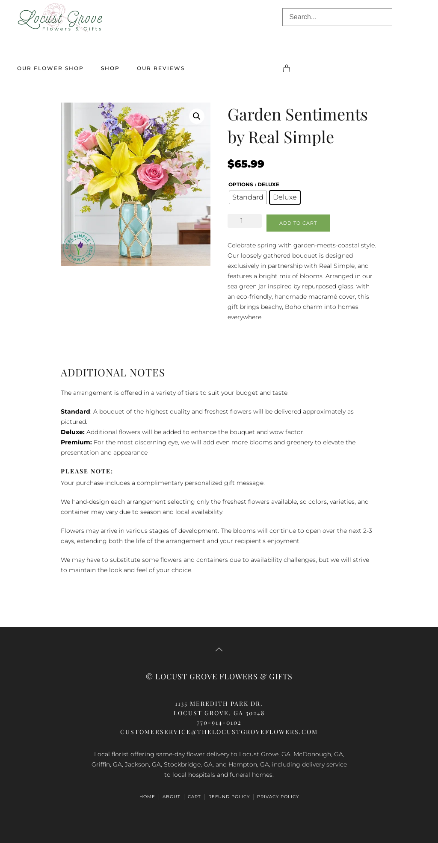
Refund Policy (229, 796)
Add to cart (298, 223)
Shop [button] (110, 68)
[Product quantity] (245, 221)
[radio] (247, 197)
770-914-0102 (219, 722)
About (172, 796)
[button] (196, 116)
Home (147, 796)
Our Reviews (161, 68)
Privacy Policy (278, 796)
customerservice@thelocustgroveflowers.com (219, 732)
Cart (194, 796)
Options (240, 184)
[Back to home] (60, 17)
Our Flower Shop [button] (50, 68)
